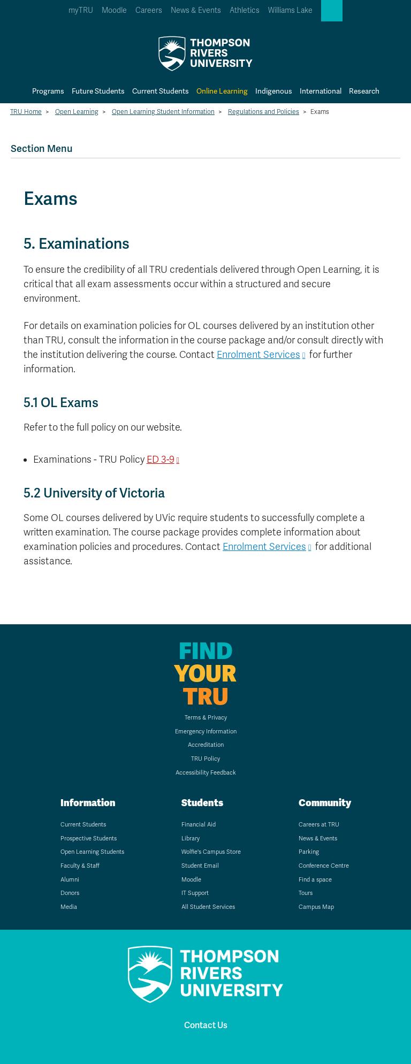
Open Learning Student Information (163, 112)
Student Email (200, 865)
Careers (148, 10)
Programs (48, 91)
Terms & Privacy (206, 717)
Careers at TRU (319, 824)
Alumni (69, 879)
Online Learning (222, 91)
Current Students (160, 91)
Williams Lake (290, 10)
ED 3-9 (160, 459)
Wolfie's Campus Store (211, 851)
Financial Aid (198, 824)
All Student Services (208, 907)
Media (68, 907)
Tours (306, 893)
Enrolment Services (258, 355)
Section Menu (41, 148)
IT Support (195, 893)
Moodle (114, 10)
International (320, 91)
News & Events (196, 10)
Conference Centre (324, 865)
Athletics (245, 10)
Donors (69, 893)
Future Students (98, 91)
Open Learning (76, 112)
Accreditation (206, 744)
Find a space (315, 879)
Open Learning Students (92, 851)
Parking (309, 851)
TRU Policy (205, 758)
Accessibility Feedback (206, 772)
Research (364, 91)
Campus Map (316, 907)
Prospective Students (88, 838)
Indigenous (273, 91)
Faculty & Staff (80, 865)
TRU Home (26, 112)
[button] (331, 10)
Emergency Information (206, 731)
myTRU (80, 10)
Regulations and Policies (263, 112)
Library (190, 838)
